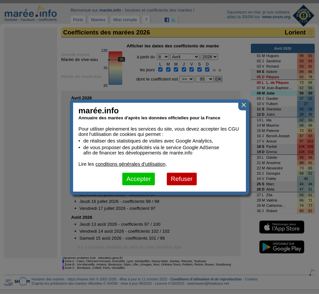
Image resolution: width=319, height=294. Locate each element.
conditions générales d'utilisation (130, 164)
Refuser (181, 178)
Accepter (138, 178)
